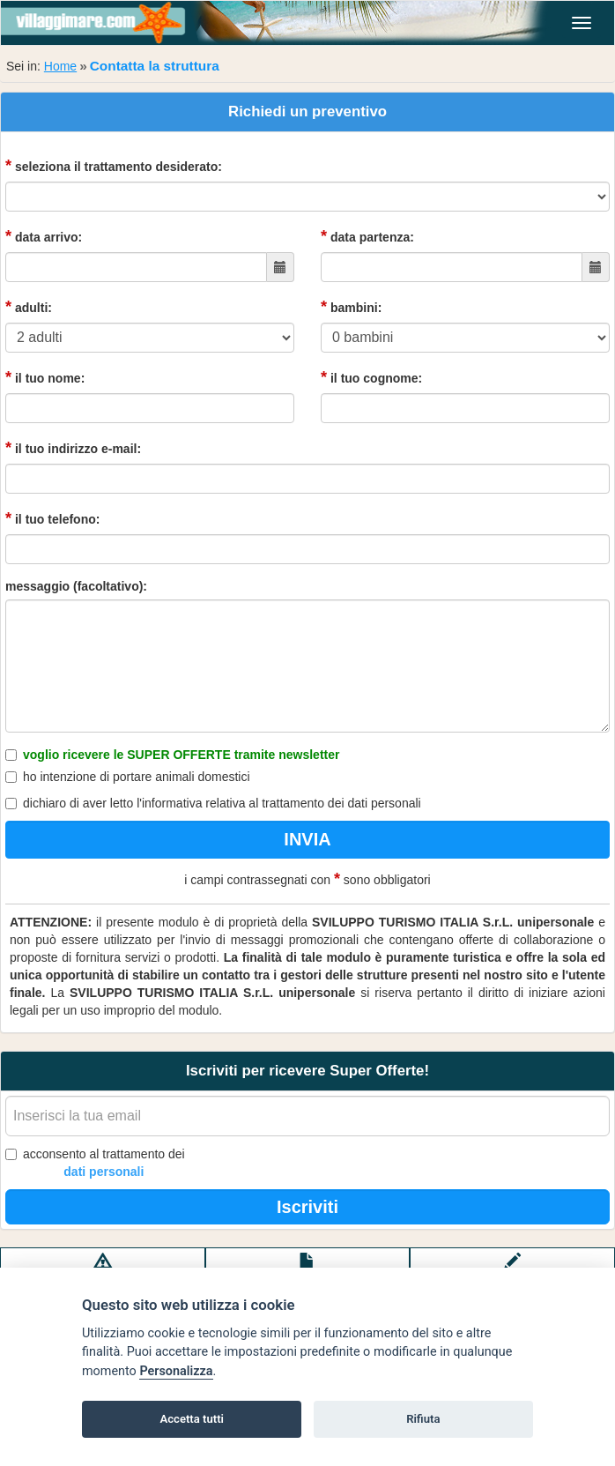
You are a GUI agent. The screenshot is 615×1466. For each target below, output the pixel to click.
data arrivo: (43, 236)
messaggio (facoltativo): (76, 586)
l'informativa (169, 803)
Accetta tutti (191, 1418)
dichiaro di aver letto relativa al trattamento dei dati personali (213, 803)
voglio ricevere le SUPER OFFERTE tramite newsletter (172, 755)
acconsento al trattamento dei (95, 1163)
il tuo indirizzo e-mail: (73, 448)
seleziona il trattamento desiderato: (113, 166)
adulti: (28, 307)
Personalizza (175, 1371)
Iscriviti (307, 1207)
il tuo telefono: (52, 518)
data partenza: (367, 236)
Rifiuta (423, 1418)
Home (60, 66)
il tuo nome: (45, 377)
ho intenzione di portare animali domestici (127, 777)
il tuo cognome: (371, 377)
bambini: (351, 307)
